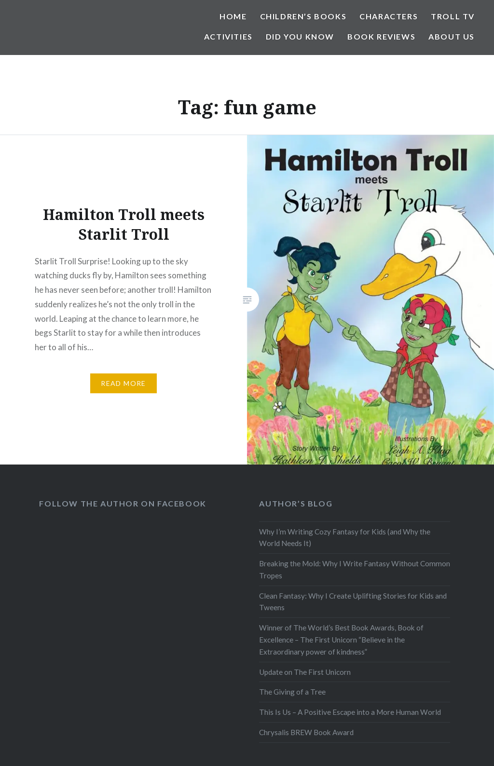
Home (233, 16)
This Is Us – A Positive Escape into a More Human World (350, 712)
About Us (451, 36)
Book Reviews (381, 36)
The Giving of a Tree (292, 691)
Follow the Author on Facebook (122, 503)
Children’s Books (303, 16)
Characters (388, 16)
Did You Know (300, 36)
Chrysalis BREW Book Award (306, 732)
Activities (228, 36)
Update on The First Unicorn (305, 672)
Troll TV (453, 16)
